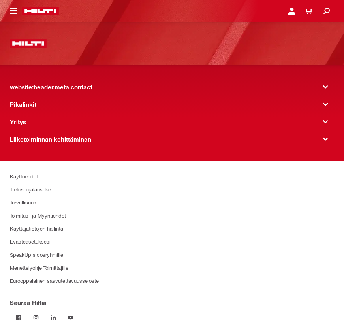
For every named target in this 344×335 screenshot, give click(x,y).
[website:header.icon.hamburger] (13, 11)
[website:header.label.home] (40, 11)
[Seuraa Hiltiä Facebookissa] (18, 317)
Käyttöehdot (24, 176)
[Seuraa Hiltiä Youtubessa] (70, 317)
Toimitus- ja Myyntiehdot (38, 215)
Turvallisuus (23, 202)
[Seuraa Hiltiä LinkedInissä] (53, 317)
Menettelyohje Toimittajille (39, 268)
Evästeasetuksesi (30, 241)
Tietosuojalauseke (30, 189)
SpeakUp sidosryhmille (36, 254)
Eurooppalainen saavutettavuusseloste (54, 281)
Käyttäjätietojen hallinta (36, 228)
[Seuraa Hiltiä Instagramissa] (36, 317)
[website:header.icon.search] (326, 11)
